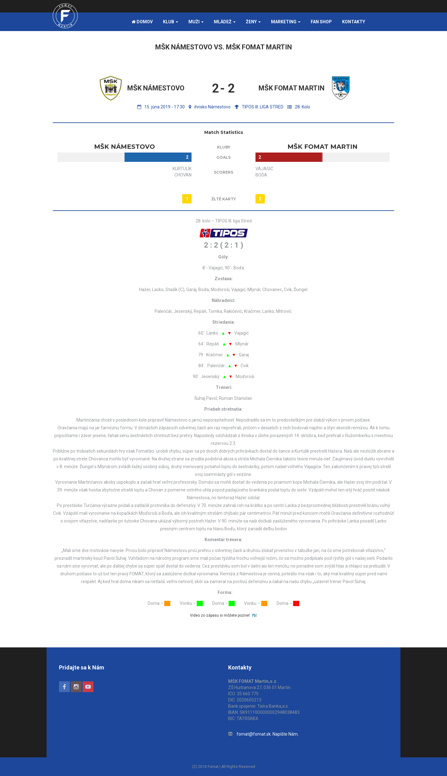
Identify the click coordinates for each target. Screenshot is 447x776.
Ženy (253, 21)
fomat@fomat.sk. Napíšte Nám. (268, 734)
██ (167, 603)
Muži (196, 21)
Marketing (285, 21)
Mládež (225, 21)
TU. (254, 615)
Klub (170, 21)
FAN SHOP (321, 21)
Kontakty (353, 21)
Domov (142, 21)
